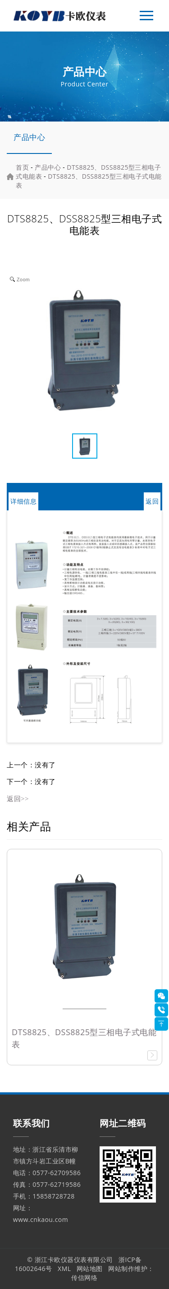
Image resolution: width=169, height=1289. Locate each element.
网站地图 (90, 1268)
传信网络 (84, 1277)
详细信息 (23, 501)
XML (64, 1268)
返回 (152, 501)
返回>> (18, 798)
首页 (22, 167)
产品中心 (29, 137)
